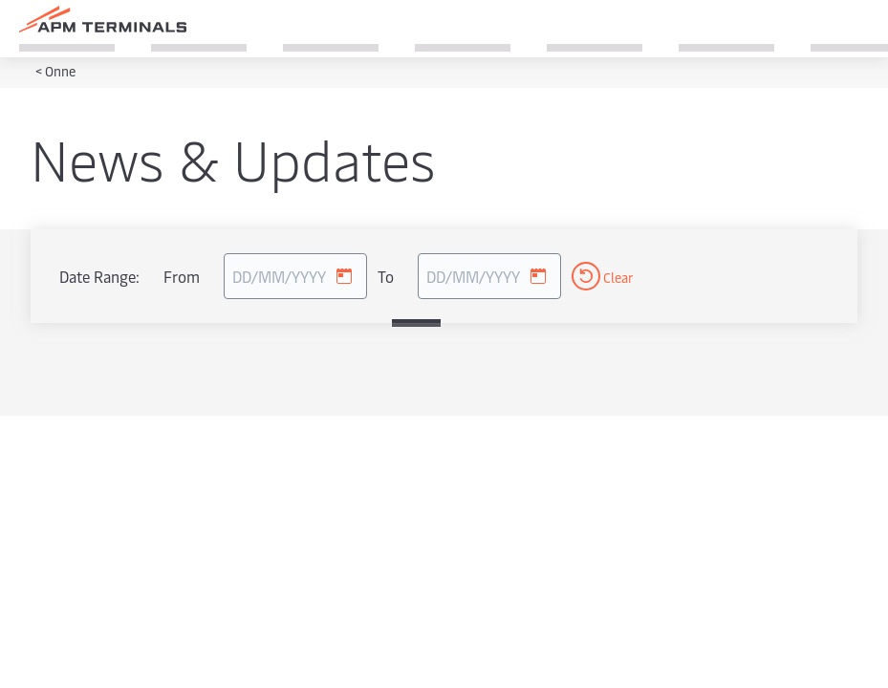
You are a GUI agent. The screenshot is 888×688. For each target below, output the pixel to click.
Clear (602, 276)
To (386, 276)
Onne (60, 71)
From (181, 276)
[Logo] (102, 19)
